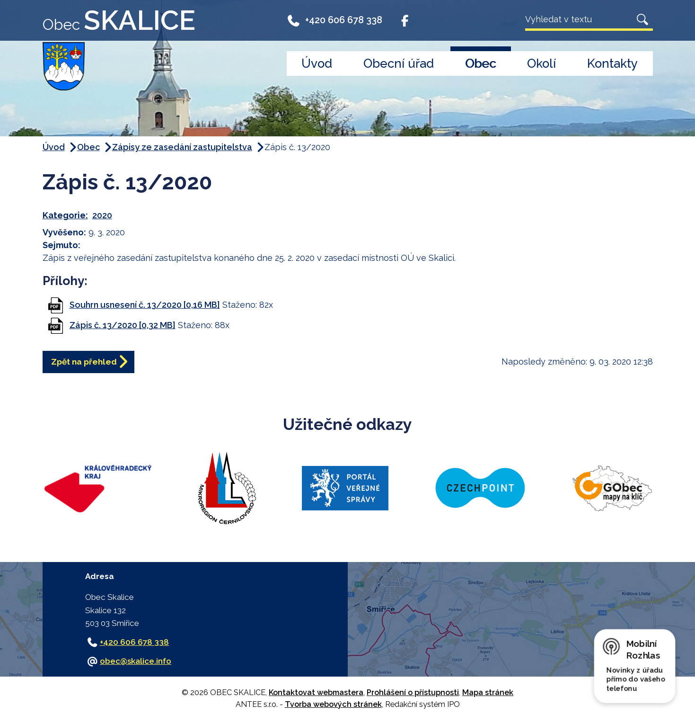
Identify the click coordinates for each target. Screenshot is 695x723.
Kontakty (612, 63)
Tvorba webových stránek (333, 704)
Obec (480, 63)
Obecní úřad (398, 63)
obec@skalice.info (135, 661)
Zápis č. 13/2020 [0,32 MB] (123, 325)
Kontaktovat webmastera (316, 692)
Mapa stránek (487, 692)
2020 (102, 215)
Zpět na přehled (90, 363)
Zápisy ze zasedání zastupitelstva (182, 147)
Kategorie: (65, 215)
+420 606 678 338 (335, 20)
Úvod (316, 63)
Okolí (541, 63)
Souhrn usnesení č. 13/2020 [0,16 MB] (145, 305)
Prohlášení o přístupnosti (413, 692)
